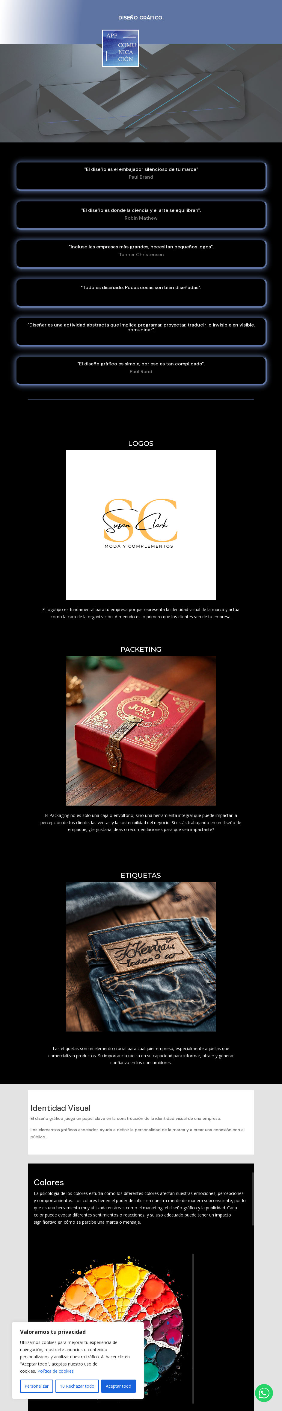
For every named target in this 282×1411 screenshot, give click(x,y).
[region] (78, 1360)
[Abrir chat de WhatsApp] (264, 1393)
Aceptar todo (118, 1386)
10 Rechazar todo (77, 1386)
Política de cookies (55, 1371)
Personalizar (37, 1386)
